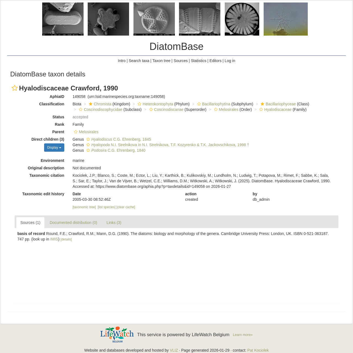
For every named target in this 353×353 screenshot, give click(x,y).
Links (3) (113, 222)
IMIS (54, 239)
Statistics (198, 60)
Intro (121, 60)
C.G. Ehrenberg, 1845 (118, 139)
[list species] (107, 207)
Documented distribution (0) (73, 222)
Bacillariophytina (213, 104)
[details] (66, 239)
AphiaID (57, 96)
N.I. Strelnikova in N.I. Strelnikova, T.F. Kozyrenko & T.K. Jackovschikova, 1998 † (167, 145)
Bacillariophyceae (277, 104)
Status (58, 117)
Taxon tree (161, 60)
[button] (14, 88)
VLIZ (174, 350)
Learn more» (243, 335)
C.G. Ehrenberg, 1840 (115, 150)
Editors (216, 60)
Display (54, 147)
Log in (230, 60)
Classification (51, 104)
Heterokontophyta (154, 104)
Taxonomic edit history (43, 194)
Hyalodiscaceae (275, 109)
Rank (59, 124)
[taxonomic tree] (84, 207)
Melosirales (226, 109)
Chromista (99, 104)
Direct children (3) (47, 139)
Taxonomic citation (46, 175)
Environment (52, 160)
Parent (58, 132)
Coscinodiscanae (166, 109)
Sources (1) (30, 222)
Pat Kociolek (258, 350)
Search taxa (139, 60)
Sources (180, 60)
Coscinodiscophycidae (99, 109)
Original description (46, 168)
